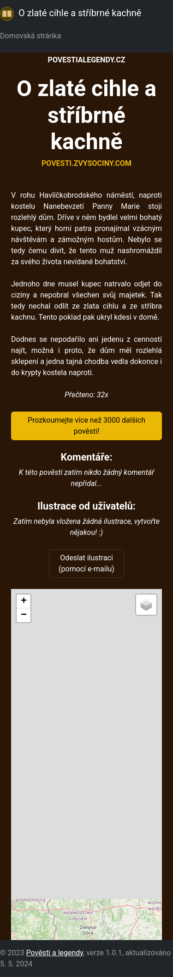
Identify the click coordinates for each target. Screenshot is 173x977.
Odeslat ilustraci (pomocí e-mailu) (86, 563)
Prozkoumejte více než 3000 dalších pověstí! (86, 426)
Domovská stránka (32, 35)
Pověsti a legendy (54, 952)
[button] (23, 601)
